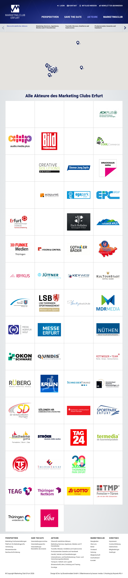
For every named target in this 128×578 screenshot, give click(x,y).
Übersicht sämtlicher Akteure (60, 541)
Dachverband (94, 558)
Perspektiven (50, 17)
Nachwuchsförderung (12, 552)
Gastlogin (112, 552)
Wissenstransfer (10, 549)
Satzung (93, 552)
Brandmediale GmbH (71, 573)
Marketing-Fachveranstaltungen (15, 541)
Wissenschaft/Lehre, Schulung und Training (65, 564)
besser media (98, 573)
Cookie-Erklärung (115, 544)
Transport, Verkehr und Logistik (61, 562)
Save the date (73, 17)
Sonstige (54, 567)
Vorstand (93, 549)
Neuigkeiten (94, 541)
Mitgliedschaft (95, 555)
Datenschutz (113, 547)
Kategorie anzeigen (20, 28)
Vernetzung (9, 547)
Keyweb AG (118, 573)
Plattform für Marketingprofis (15, 544)
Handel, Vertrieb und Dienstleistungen (63, 554)
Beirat (92, 547)
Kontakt (72, 6)
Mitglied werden (88, 6)
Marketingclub (113, 17)
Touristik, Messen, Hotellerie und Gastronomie (66, 549)
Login (61, 6)
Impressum (113, 541)
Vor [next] (125, 27)
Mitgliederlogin (114, 549)
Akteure (92, 17)
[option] (20, 28)
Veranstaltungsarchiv (38, 544)
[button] (78, 43)
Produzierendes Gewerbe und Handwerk (64, 551)
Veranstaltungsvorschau (39, 541)
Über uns (93, 544)
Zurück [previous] (2, 27)
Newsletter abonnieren (111, 6)
